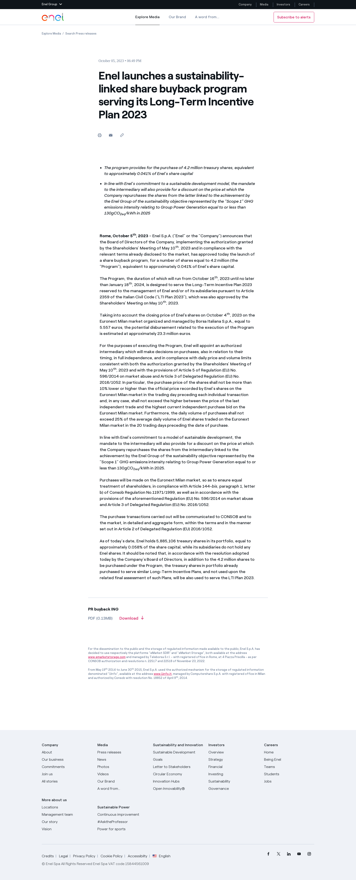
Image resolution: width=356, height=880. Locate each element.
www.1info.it (163, 674)
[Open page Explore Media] (51, 33)
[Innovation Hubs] (178, 781)
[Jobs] (289, 781)
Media (264, 4)
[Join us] (67, 774)
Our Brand (177, 17)
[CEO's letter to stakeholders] (178, 766)
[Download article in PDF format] (131, 620)
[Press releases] (122, 752)
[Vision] (67, 829)
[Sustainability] (233, 781)
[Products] (67, 759)
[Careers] (289, 752)
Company (245, 4)
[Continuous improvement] (122, 814)
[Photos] (122, 766)
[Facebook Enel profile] (268, 854)
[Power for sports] (122, 829)
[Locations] (67, 807)
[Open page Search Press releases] (80, 33)
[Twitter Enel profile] (278, 854)
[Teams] (289, 766)
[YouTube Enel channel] (299, 854)
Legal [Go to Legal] (63, 856)
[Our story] (67, 821)
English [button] (162, 856)
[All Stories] (67, 781)
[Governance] (233, 788)
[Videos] (122, 774)
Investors (283, 4)
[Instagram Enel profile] (309, 854)
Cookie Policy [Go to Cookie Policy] (112, 856)
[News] (122, 759)
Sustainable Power (113, 807)
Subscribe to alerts (294, 17)
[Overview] (233, 752)
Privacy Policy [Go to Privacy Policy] (84, 856)
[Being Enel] (289, 759)
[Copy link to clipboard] (122, 135)
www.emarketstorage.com (107, 657)
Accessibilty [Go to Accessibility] (137, 856)
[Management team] (67, 814)
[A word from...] (122, 788)
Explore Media (147, 20)
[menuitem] (268, 854)
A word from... (207, 17)
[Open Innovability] (178, 788)
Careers (304, 4)
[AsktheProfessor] (122, 821)
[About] (67, 752)
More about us (54, 800)
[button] (52, 4)
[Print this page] (99, 135)
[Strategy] (233, 759)
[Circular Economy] (178, 774)
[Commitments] (67, 766)
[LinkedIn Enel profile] (289, 854)
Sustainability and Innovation (178, 745)
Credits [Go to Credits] (48, 856)
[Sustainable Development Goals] (178, 756)
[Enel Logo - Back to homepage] (53, 17)
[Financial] (233, 766)
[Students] (289, 774)
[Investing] (233, 774)
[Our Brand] (122, 781)
